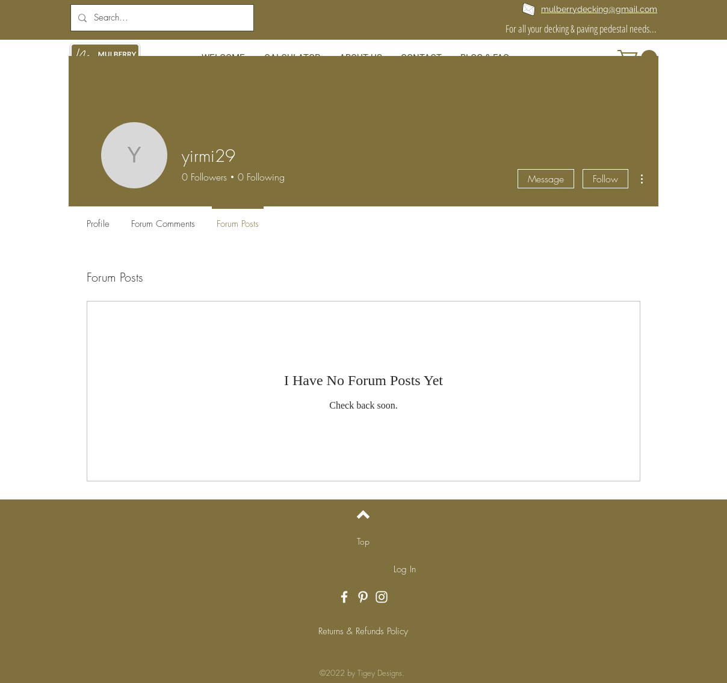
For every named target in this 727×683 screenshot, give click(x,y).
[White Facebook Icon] (344, 597)
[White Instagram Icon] (381, 597)
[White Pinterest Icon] (363, 597)
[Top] (363, 542)
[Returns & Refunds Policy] (363, 631)
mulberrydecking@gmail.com (599, 9)
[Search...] (161, 18)
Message (546, 178)
